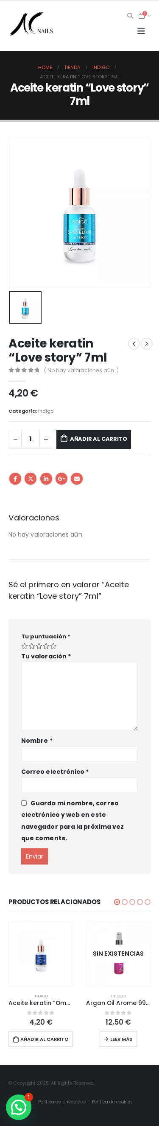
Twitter (30, 478)
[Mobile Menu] (141, 31)
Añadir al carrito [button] (44, 1039)
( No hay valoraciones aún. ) (81, 370)
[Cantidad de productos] (30, 439)
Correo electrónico (55, 771)
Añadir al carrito (98, 439)
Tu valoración (46, 656)
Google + (61, 478)
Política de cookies (112, 1102)
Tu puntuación (45, 636)
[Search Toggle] (130, 15)
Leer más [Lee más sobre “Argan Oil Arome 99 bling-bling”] (121, 1039)
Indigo (45, 411)
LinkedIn (46, 478)
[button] (117, 902)
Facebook (15, 478)
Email (77, 478)
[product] (41, 954)
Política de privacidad (62, 1102)
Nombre (37, 740)
